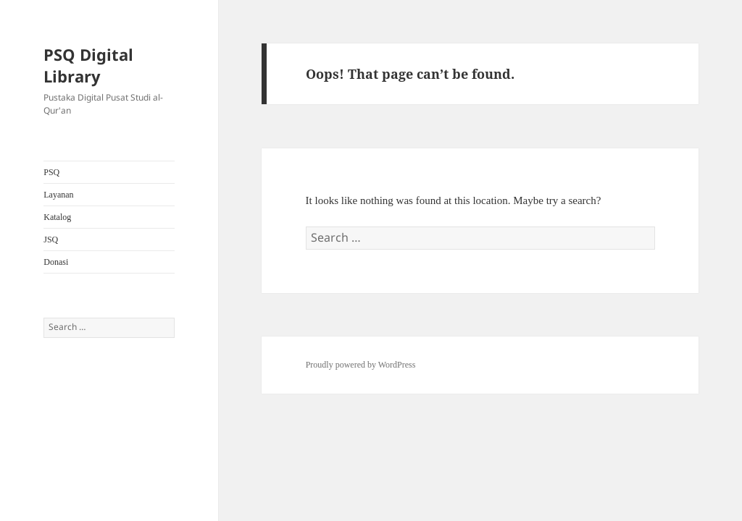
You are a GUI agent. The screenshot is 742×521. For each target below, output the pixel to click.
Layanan (58, 195)
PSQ (51, 172)
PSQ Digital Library (88, 65)
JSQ (50, 239)
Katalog (57, 217)
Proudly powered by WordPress (361, 365)
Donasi (55, 262)
